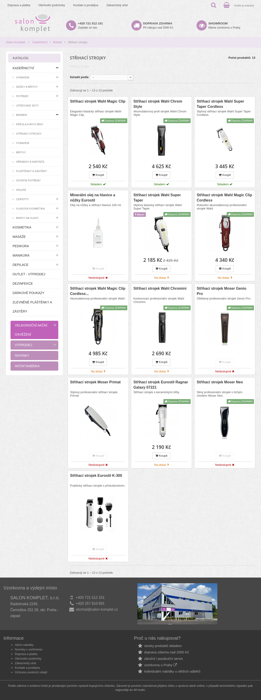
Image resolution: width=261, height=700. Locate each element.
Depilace (20, 265)
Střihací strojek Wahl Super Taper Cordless (220, 104)
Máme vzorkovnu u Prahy (224, 25)
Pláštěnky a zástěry (31, 171)
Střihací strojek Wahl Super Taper (157, 197)
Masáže (19, 237)
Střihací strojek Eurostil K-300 (96, 475)
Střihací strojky (28, 133)
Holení (20, 189)
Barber (57, 42)
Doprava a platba (19, 5)
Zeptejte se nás (90, 25)
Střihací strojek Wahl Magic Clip (97, 101)
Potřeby (22, 96)
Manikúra (21, 255)
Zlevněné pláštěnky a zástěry (32, 306)
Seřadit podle (79, 77)
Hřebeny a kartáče (30, 161)
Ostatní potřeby (28, 180)
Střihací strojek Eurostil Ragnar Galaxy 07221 (160, 384)
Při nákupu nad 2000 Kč (158, 25)
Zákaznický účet (117, 5)
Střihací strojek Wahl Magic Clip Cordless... (97, 291)
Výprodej (23, 345)
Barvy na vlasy (27, 217)
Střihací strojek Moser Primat (95, 382)
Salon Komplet (15, 42)
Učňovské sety (27, 105)
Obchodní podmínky (51, 5)
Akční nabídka (27, 366)
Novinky (22, 355)
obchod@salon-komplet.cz (97, 609)
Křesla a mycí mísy (29, 124)
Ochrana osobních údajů (31, 672)
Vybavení (22, 77)
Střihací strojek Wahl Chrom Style (157, 104)
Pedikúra (21, 246)
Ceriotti (22, 199)
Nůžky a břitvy (26, 86)
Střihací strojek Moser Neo (220, 382)
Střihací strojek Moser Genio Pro (221, 291)
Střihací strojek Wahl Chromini (159, 288)
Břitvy (20, 152)
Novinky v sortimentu (29, 649)
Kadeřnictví (40, 42)
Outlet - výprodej (29, 274)
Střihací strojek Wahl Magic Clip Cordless (224, 197)
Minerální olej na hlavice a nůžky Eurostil (92, 197)
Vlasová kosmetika (30, 208)
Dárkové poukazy (28, 293)
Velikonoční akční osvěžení (31, 329)
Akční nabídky (24, 645)
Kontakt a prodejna (85, 5)
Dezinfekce (23, 283)
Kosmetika (22, 227)
